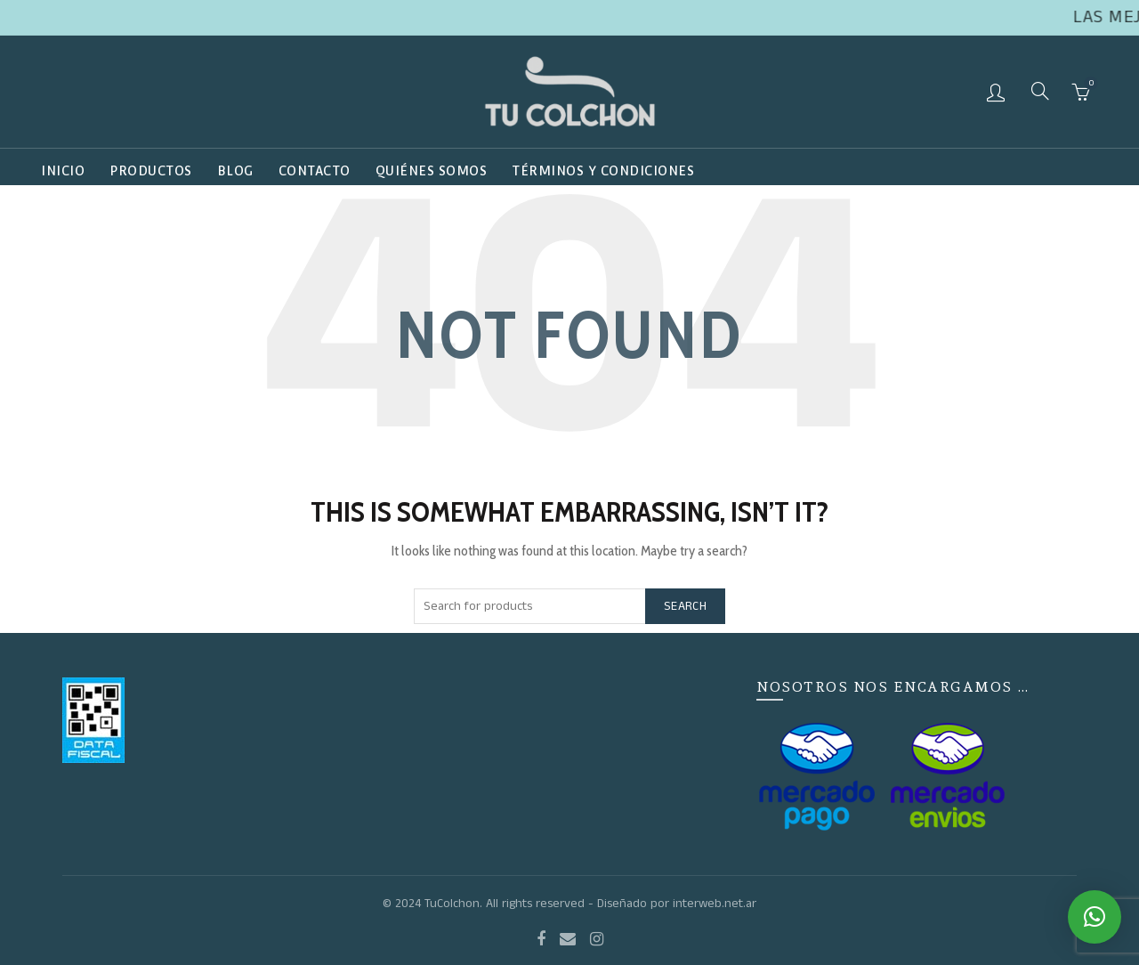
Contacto (315, 171)
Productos (150, 171)
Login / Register (998, 91)
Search (685, 606)
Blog (235, 171)
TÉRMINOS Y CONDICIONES (603, 171)
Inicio (63, 171)
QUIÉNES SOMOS (432, 171)
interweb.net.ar (714, 903)
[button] (1094, 917)
